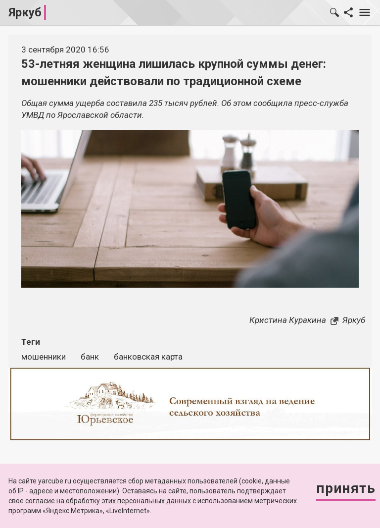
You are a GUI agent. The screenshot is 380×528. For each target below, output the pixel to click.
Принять (346, 488)
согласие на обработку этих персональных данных (108, 501)
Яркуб (25, 12)
